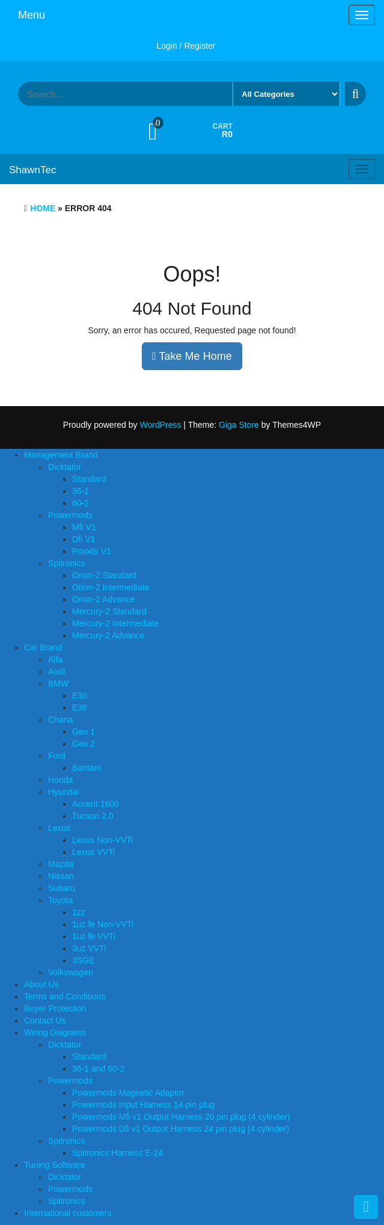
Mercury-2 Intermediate (115, 623)
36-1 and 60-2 (98, 1068)
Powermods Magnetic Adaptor (128, 1092)
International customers (68, 1213)
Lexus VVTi (93, 852)
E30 (79, 695)
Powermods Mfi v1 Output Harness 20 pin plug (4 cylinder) (181, 1117)
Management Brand (61, 455)
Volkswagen (70, 972)
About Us (41, 984)
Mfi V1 (84, 527)
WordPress (160, 425)
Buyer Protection (55, 1008)
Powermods (70, 515)
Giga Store (239, 425)
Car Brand (43, 647)
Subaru (61, 888)
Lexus (59, 828)
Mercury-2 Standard (109, 611)
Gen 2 (83, 743)
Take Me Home (191, 356)
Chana (60, 719)
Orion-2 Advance (103, 599)
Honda (60, 780)
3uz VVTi (89, 948)
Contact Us (45, 1020)
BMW (58, 683)
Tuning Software (54, 1165)
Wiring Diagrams (55, 1032)
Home (42, 208)
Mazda (60, 864)
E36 (79, 707)
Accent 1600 (95, 804)
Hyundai (63, 792)
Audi (56, 671)
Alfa (55, 659)
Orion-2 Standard (104, 575)
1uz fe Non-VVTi (102, 924)
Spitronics (66, 563)
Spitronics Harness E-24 (117, 1153)
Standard (89, 479)
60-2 (80, 503)
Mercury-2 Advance (108, 635)
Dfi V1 (83, 539)
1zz (78, 912)
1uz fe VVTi (93, 936)
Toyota (60, 900)
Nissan (61, 876)
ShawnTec (32, 170)
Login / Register (185, 46)
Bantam (86, 768)
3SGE (83, 960)
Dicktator (64, 467)
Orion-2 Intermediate (110, 587)
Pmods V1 (91, 551)
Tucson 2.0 (93, 816)
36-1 (80, 491)
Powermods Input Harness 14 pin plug (143, 1104)
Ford (57, 756)
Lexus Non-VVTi (102, 840)
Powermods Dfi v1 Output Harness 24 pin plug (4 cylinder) (180, 1129)
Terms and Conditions (64, 996)
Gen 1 (83, 731)
